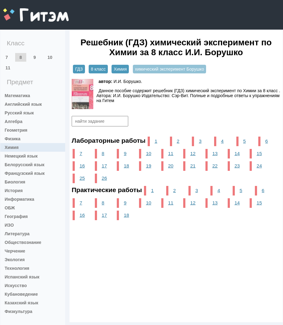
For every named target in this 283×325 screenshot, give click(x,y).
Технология (17, 268)
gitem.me (19, 11)
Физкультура (18, 311)
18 (126, 165)
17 (104, 165)
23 (237, 165)
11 (8, 67)
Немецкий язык (21, 156)
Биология (15, 181)
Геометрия (16, 130)
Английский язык (23, 104)
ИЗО (9, 225)
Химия (12, 147)
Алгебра (13, 121)
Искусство (16, 285)
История (14, 190)
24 (259, 165)
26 (104, 178)
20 (170, 165)
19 (148, 165)
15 (259, 153)
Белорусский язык (24, 164)
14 (237, 153)
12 (193, 153)
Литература (17, 233)
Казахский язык (21, 302)
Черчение (15, 251)
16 (82, 165)
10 (50, 57)
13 (215, 153)
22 (215, 165)
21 (193, 165)
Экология (15, 259)
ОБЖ (10, 207)
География (16, 216)
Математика (17, 95)
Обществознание (23, 242)
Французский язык (25, 173)
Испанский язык (22, 276)
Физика (12, 138)
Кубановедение (21, 294)
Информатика (19, 199)
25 (82, 178)
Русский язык (19, 112)
